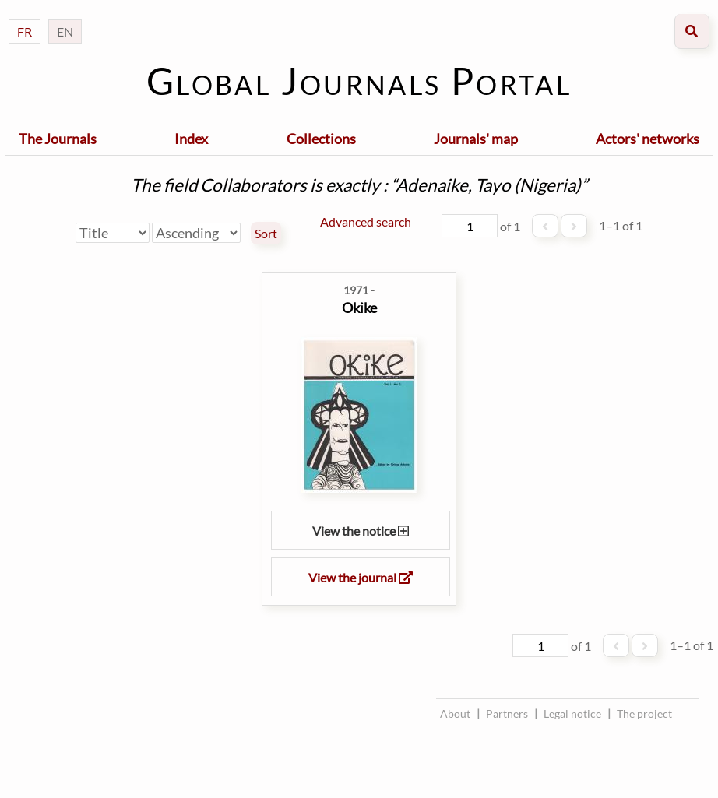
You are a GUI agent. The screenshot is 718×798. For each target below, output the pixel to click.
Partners (507, 713)
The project (644, 713)
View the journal (360, 577)
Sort (266, 233)
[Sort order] (196, 233)
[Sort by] (113, 233)
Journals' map (476, 138)
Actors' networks (647, 138)
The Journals (58, 138)
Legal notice (572, 713)
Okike (359, 307)
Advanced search (365, 221)
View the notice (360, 530)
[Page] (470, 225)
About (455, 713)
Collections (321, 138)
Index (191, 138)
